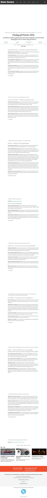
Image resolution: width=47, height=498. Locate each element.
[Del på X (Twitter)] (23, 46)
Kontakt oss (23, 481)
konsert (25, 445)
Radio (17, 2)
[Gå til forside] (7, 2)
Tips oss (28, 2)
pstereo (21, 445)
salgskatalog (29, 469)
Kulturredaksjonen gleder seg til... (16, 201)
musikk (18, 445)
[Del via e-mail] (25, 46)
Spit (37, 2)
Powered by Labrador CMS (23, 496)
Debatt (24, 2)
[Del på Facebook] (22, 46)
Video (21, 2)
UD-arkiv (33, 2)
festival (29, 445)
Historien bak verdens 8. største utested (17, 442)
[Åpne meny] (44, 2)
